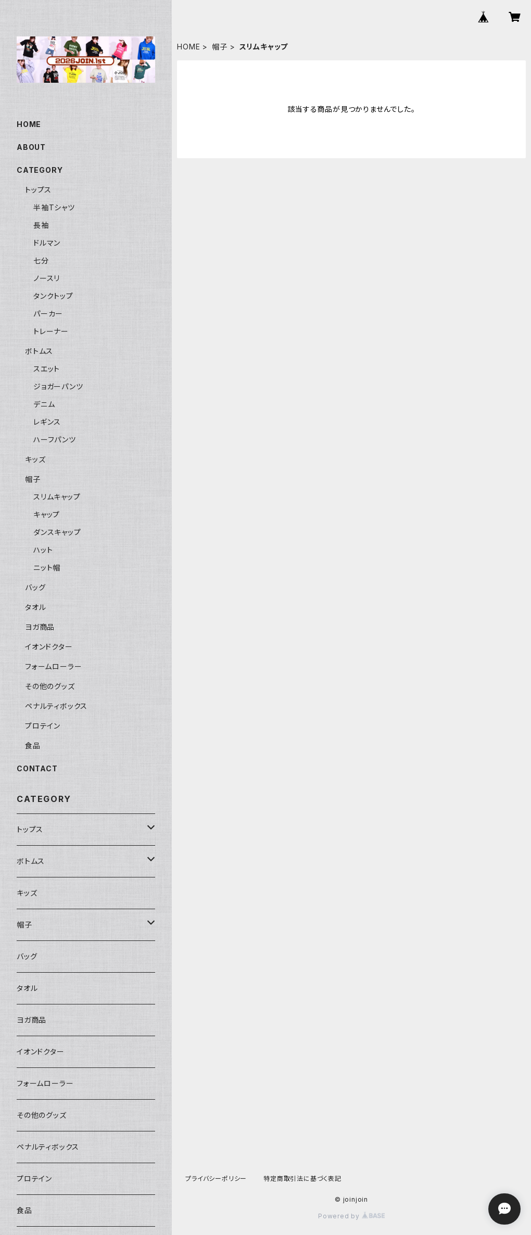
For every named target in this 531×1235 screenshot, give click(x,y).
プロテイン (42, 725)
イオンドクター (49, 646)
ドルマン (46, 242)
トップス (38, 189)
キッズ (35, 459)
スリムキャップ (57, 496)
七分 (41, 260)
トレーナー (51, 331)
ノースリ (46, 278)
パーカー (48, 313)
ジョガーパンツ (58, 386)
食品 (33, 745)
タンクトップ (53, 295)
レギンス (47, 421)
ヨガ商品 (40, 626)
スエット (46, 368)
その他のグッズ (50, 686)
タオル (35, 607)
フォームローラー (53, 666)
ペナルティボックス (56, 706)
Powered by (351, 1216)
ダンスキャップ (57, 532)
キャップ (46, 514)
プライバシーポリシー (216, 1178)
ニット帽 (46, 567)
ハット (43, 549)
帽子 (219, 46)
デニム (44, 404)
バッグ (35, 587)
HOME (188, 46)
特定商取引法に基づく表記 (302, 1178)
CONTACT (37, 768)
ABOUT (31, 147)
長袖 (41, 225)
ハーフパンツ (54, 439)
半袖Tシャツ (54, 207)
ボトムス (39, 351)
